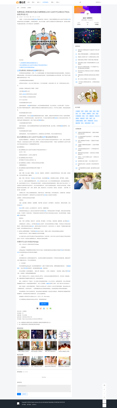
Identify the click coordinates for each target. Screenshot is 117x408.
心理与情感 (46, 2)
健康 (18, 215)
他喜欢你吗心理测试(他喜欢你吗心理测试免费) (51, 366)
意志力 (20, 208)
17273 (78, 24)
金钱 (24, 91)
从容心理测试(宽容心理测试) (23, 366)
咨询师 (26, 268)
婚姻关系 (48, 283)
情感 (35, 19)
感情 (29, 105)
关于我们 (24, 404)
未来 (45, 195)
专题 (52, 2)
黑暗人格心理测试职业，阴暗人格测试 (50, 351)
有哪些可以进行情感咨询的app (27, 67)
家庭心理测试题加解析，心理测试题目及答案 (88, 54)
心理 (37, 19)
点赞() (43, 303)
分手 (68, 19)
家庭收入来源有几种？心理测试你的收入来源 (88, 56)
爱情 (40, 120)
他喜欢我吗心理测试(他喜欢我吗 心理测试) (64, 366)
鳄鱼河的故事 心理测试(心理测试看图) (37, 351)
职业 (57, 2)
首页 (29, 2)
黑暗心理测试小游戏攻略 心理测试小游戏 (64, 340)
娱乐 (38, 2)
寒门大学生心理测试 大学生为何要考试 (87, 79)
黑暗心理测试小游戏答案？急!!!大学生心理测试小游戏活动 (23, 351)
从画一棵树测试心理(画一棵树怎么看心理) (37, 366)
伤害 (45, 210)
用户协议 (29, 404)
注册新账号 (24, 394)
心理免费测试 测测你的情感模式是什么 (29, 62)
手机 (62, 250)
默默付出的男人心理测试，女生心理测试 (51, 340)
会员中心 (34, 404)
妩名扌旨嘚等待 (87, 18)
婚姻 (69, 266)
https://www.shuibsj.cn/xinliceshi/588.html (32, 319)
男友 (36, 231)
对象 (48, 178)
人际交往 (24, 94)
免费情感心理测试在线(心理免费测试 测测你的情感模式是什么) (35, 322)
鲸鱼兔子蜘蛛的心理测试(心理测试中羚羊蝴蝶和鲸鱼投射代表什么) (64, 351)
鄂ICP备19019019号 (60, 402)
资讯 (33, 2)
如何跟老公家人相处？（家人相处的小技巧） (88, 161)
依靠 (56, 118)
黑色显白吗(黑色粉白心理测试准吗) (37, 340)
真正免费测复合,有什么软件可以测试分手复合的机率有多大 (33, 65)
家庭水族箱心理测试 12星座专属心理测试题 (88, 59)
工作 (36, 173)
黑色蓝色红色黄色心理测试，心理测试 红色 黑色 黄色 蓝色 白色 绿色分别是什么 (23, 340)
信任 (33, 178)
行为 (21, 205)
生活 (68, 221)
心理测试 (29, 7)
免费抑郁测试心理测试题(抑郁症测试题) (30, 324)
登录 (19, 394)
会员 (98, 2)
